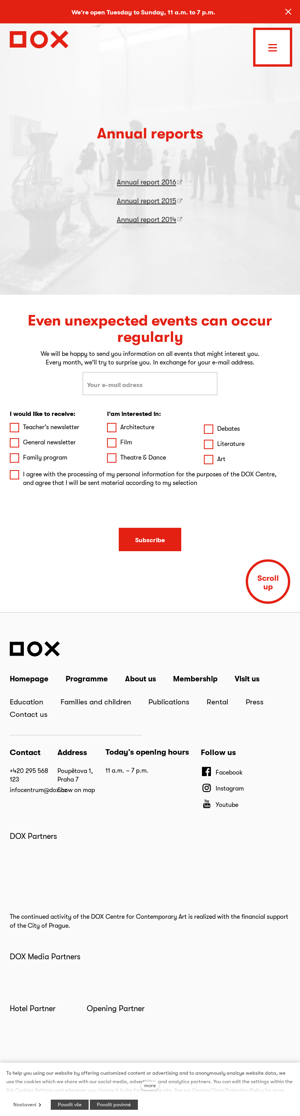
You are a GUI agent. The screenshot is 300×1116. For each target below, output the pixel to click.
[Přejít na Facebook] (222, 772)
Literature (231, 443)
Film (126, 442)
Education (26, 701)
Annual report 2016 (146, 191)
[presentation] (150, 508)
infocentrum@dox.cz (38, 790)
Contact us (29, 714)
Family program (45, 457)
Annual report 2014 (146, 228)
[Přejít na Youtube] (219, 804)
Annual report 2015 (146, 209)
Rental (218, 701)
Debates (228, 428)
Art (221, 459)
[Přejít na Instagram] (222, 788)
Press (255, 701)
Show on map (76, 790)
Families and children (96, 701)
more (150, 1085)
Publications (168, 701)
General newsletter (49, 442)
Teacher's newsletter (51, 427)
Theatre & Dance (143, 457)
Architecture (137, 427)
